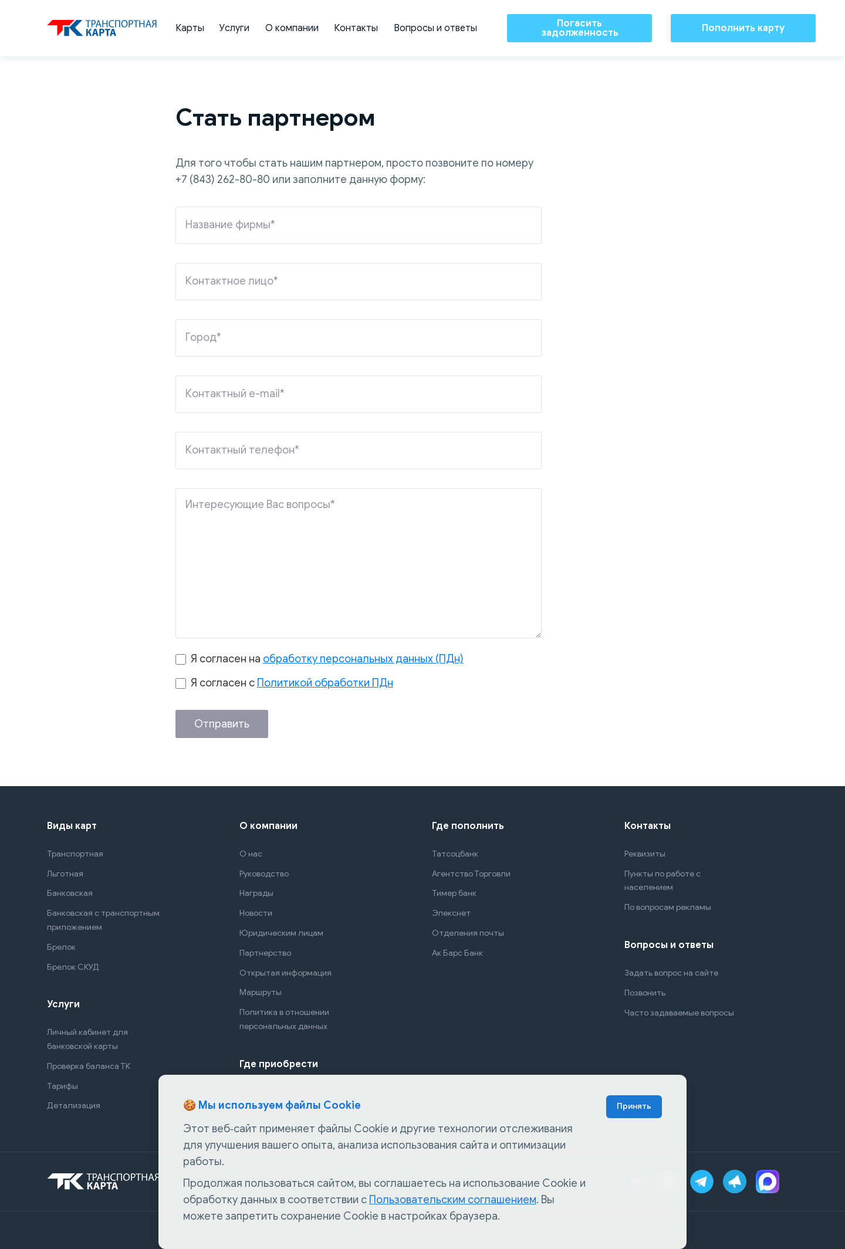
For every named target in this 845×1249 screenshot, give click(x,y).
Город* (203, 337)
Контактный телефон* (242, 450)
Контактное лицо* (231, 281)
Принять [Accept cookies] (634, 1106)
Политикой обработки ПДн (325, 682)
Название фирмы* (230, 224)
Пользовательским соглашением (452, 1199)
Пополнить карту (743, 28)
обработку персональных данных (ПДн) (363, 658)
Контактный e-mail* (235, 393)
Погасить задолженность (579, 28)
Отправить (221, 723)
